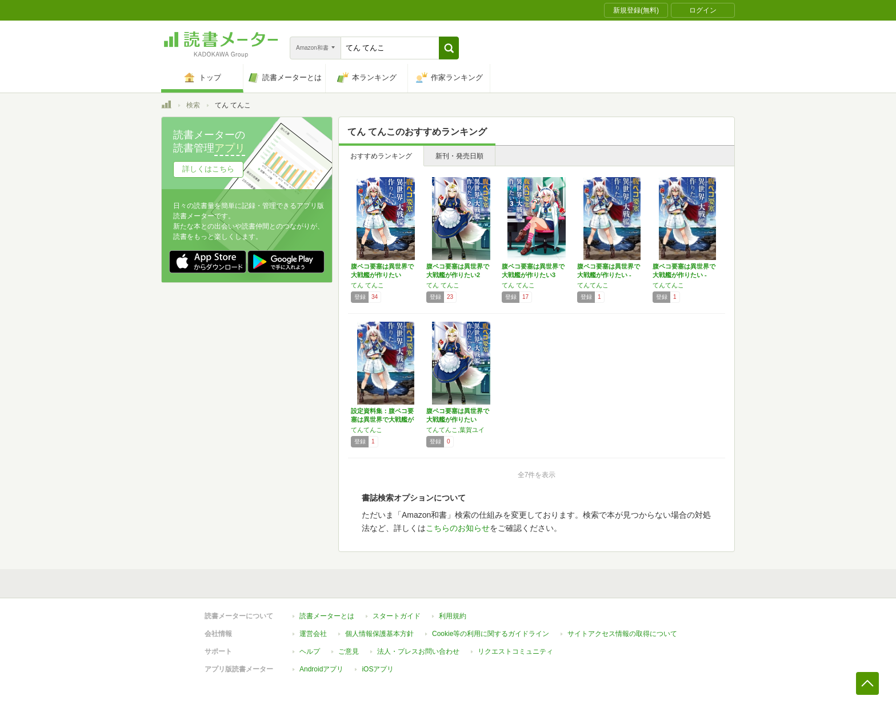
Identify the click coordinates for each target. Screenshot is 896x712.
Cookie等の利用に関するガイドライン (490, 633)
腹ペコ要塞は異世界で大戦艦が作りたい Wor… (382, 275)
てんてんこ (593, 285)
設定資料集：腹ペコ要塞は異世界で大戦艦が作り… (382, 419)
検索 (193, 105)
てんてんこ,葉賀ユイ (455, 429)
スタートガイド (397, 616)
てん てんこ (367, 285)
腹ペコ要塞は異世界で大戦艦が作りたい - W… (608, 275)
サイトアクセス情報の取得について (622, 633)
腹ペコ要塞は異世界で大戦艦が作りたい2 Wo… (457, 275)
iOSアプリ (378, 669)
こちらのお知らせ (458, 528)
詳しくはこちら (208, 169)
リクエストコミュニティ (515, 651)
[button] (449, 48)
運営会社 (313, 633)
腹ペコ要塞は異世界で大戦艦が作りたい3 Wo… (533, 275)
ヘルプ (309, 651)
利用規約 (452, 616)
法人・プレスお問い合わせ (418, 651)
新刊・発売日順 (459, 156)
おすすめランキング (381, 156)
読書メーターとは (326, 616)
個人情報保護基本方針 (379, 633)
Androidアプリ (321, 669)
